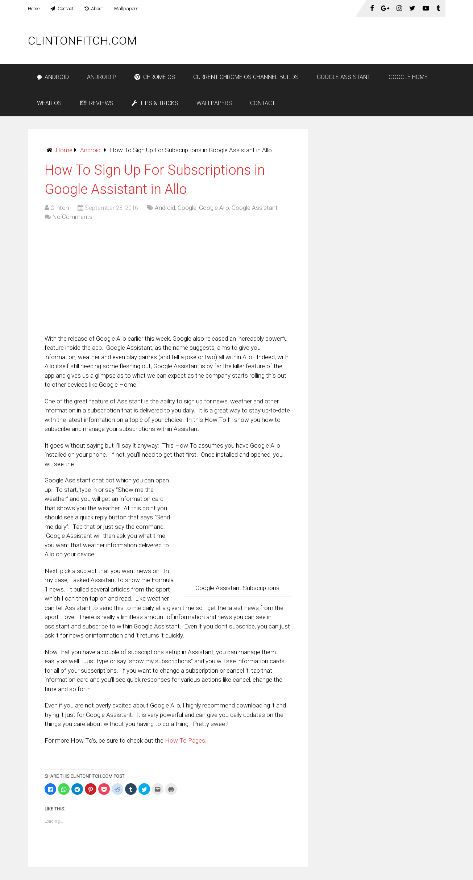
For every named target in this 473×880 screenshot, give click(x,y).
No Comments (72, 216)
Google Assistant (343, 77)
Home (34, 8)
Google (187, 207)
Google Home (408, 77)
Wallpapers (126, 8)
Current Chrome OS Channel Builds (246, 77)
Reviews (96, 103)
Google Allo (214, 207)
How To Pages (185, 740)
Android (53, 77)
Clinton (59, 207)
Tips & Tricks (155, 103)
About (93, 8)
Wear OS (49, 103)
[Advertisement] (313, 40)
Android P (101, 77)
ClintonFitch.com (82, 40)
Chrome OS (154, 77)
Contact (62, 8)
